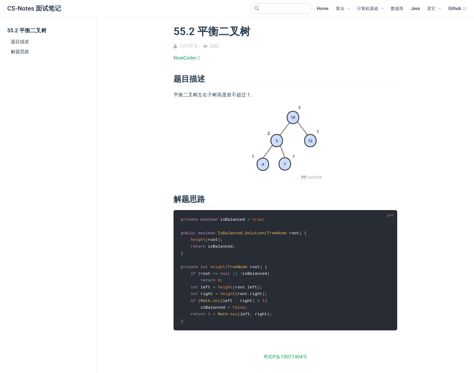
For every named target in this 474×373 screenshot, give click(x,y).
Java (415, 8)
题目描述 (20, 41)
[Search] (281, 8)
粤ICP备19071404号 (285, 360)
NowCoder (187, 58)
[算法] (343, 8)
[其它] (434, 8)
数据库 (397, 8)
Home (323, 8)
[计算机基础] (370, 8)
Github (457, 8)
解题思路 (20, 51)
